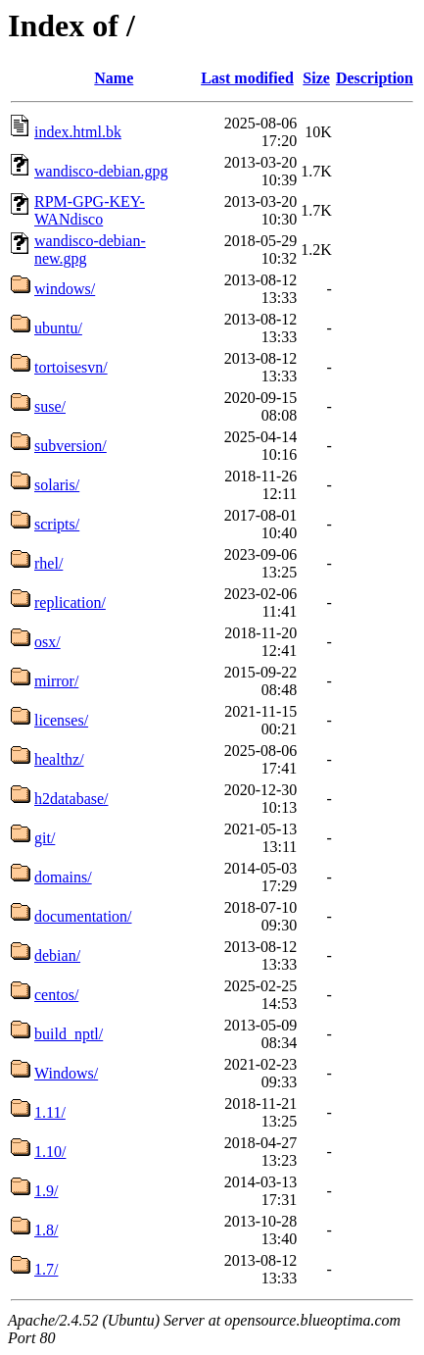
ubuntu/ (58, 328)
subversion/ (70, 445)
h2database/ (71, 798)
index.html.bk (77, 132)
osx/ (47, 641)
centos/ (56, 994)
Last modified (247, 78)
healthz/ (59, 759)
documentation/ (83, 916)
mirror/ (56, 681)
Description (374, 78)
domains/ (63, 877)
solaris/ (56, 485)
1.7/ (46, 1269)
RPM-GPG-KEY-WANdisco (89, 210)
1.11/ (50, 1112)
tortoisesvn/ (71, 367)
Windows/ (66, 1073)
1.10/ (50, 1151)
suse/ (50, 406)
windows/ (64, 288)
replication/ (70, 602)
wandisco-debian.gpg (100, 171)
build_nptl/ (68, 1034)
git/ (44, 837)
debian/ (57, 955)
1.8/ (46, 1230)
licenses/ (61, 720)
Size (316, 78)
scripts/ (56, 524)
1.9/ (46, 1190)
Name (113, 78)
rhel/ (48, 563)
